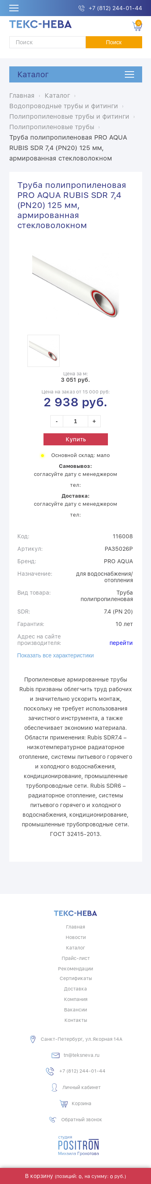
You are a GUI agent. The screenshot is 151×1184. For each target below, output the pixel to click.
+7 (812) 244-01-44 (115, 8)
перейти (121, 643)
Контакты (75, 1020)
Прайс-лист (76, 958)
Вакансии (75, 1010)
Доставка (75, 989)
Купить (76, 439)
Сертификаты (76, 978)
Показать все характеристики (55, 655)
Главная (75, 927)
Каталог (33, 74)
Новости (76, 937)
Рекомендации (75, 969)
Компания (75, 999)
